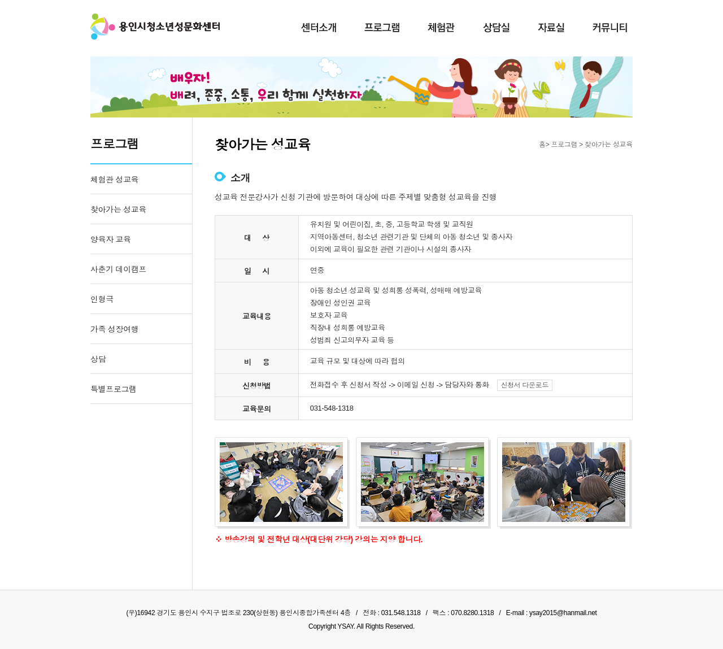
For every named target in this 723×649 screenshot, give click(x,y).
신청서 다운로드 (525, 385)
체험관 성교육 (114, 179)
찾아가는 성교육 (118, 209)
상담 (98, 359)
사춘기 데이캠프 (118, 269)
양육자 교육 (110, 239)
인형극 (102, 299)
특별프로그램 (113, 389)
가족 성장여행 (114, 329)
